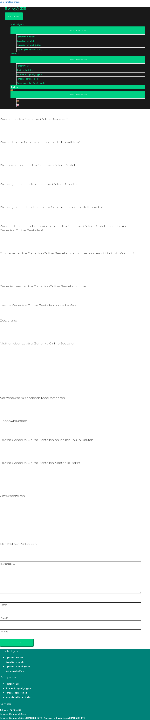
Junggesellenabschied (27, 78)
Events (13, 53)
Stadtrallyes (16, 24)
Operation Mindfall (26, 41)
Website (4, 627)
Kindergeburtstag (25, 70)
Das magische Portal (15, 671)
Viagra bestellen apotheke (18, 697)
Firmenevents (23, 65)
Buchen (14, 87)
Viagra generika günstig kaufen (31, 83)
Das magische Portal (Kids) (29, 49)
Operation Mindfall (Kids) (29, 45)
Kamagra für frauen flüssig (13, 714)
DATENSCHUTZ (34, 718)
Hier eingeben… (7, 559)
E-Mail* (3, 613)
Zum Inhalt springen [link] (10, 2)
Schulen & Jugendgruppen (29, 74)
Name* (3, 600)
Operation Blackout (26, 36)
